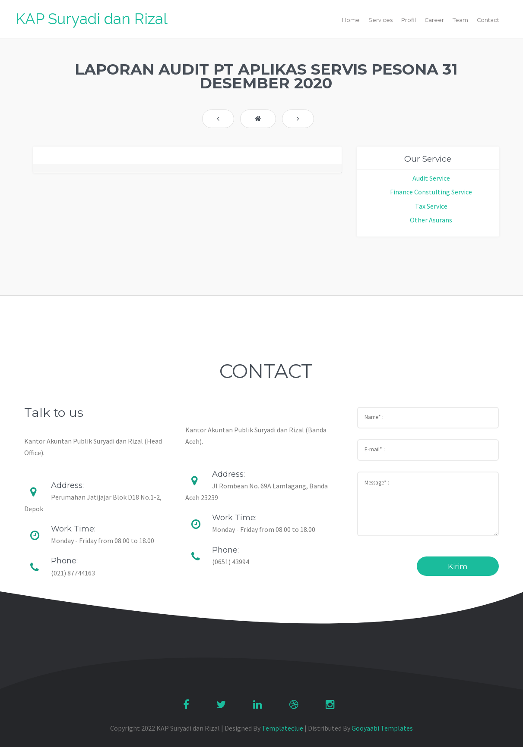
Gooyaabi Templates (382, 728)
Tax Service (431, 206)
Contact (488, 20)
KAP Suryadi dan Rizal (92, 19)
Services (380, 20)
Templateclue (282, 728)
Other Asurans (431, 220)
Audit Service (431, 178)
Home (351, 20)
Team (460, 20)
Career (434, 20)
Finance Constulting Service (431, 192)
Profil (408, 20)
